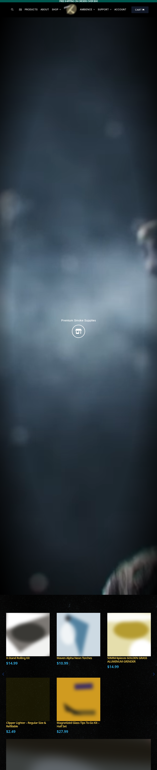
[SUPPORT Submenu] (110, 9)
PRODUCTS (31, 9)
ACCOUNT (120, 9)
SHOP (55, 9)
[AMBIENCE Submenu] (93, 9)
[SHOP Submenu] (59, 9)
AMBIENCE (86, 9)
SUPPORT (103, 9)
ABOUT (44, 9)
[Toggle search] (12, 9)
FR (20, 9)
